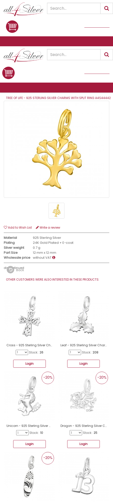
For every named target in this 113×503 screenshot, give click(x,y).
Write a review (48, 227)
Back (15, 269)
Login (29, 363)
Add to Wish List (18, 227)
